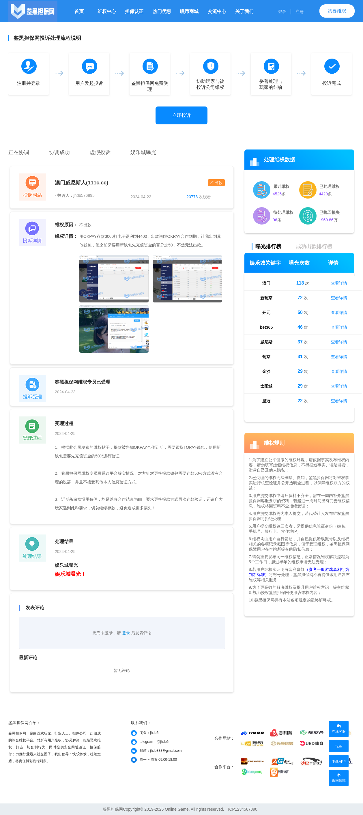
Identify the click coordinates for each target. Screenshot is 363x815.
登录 (282, 11)
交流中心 (217, 11)
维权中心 (107, 11)
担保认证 (134, 11)
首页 (79, 11)
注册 (299, 11)
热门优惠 (162, 11)
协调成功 (59, 152)
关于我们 (244, 11)
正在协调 (18, 152)
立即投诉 (181, 115)
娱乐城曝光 (143, 152)
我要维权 (337, 10)
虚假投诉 (100, 152)
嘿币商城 (189, 11)
